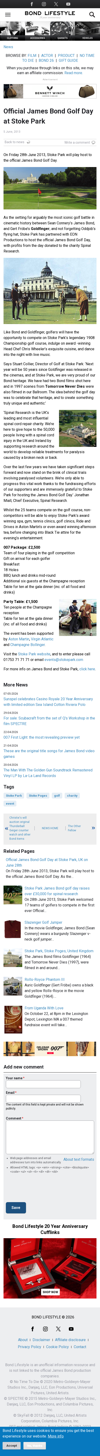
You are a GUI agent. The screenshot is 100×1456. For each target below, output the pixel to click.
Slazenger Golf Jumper (43, 922)
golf (57, 795)
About (23, 1340)
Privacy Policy (29, 1347)
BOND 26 (46, 60)
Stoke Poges (38, 795)
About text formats (78, 1159)
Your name (14, 1078)
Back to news (14, 142)
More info (56, 1436)
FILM (32, 55)
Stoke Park (14, 795)
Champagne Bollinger (27, 644)
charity (72, 795)
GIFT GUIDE (68, 60)
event (10, 803)
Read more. (73, 73)
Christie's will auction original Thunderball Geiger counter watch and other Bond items (19, 828)
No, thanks (34, 1445)
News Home (50, 828)
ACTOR (47, 55)
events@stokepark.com (63, 659)
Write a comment (77, 142)
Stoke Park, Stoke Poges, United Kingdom (59, 951)
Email (10, 1093)
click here (87, 669)
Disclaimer (41, 1340)
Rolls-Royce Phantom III (45, 979)
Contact (80, 1347)
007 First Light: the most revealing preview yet (42, 737)
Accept (11, 1445)
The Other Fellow (74, 828)
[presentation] (41, 1189)
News (8, 47)
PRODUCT (66, 55)
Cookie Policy (57, 1347)
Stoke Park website (34, 654)
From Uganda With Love (44, 1008)
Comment (13, 1118)
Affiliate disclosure (70, 1340)
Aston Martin (18, 639)
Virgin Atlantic (42, 639)
